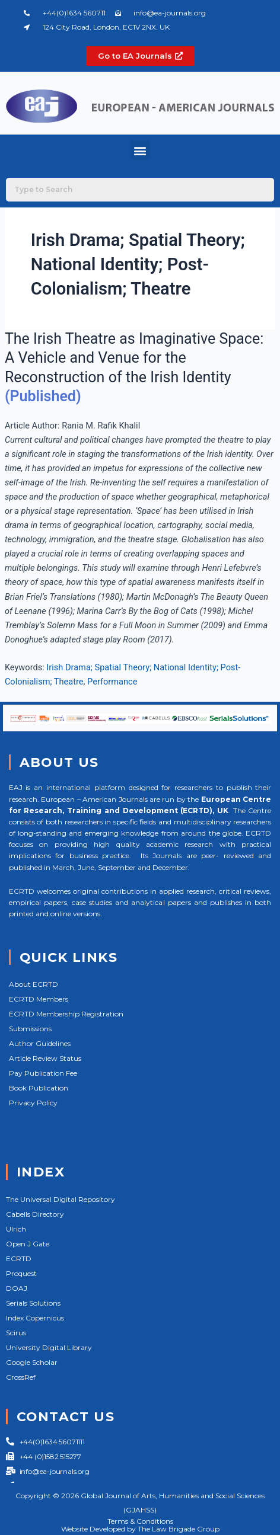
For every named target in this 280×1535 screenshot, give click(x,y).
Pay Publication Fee (43, 1073)
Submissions (30, 1028)
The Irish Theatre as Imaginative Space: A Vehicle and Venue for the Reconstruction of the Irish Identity (134, 358)
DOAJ (16, 1288)
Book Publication (38, 1087)
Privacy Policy (33, 1102)
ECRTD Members (38, 998)
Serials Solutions (33, 1303)
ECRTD (18, 1258)
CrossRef (21, 1377)
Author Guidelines (40, 1043)
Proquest (21, 1273)
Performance (112, 681)
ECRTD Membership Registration (66, 1013)
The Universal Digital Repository (60, 1199)
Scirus (16, 1332)
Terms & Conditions (140, 1521)
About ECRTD (33, 984)
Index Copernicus (35, 1317)
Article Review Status (45, 1058)
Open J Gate (27, 1243)
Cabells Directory (35, 1214)
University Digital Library (49, 1347)
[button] (140, 150)
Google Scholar (32, 1362)
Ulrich (16, 1228)
